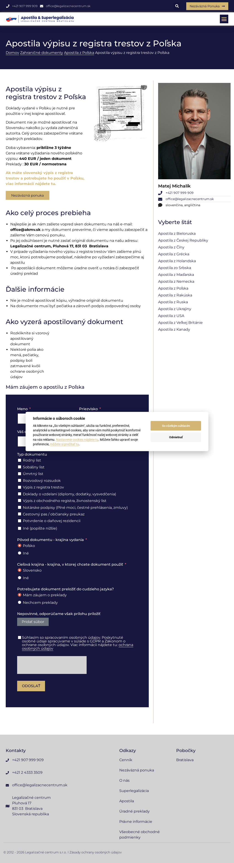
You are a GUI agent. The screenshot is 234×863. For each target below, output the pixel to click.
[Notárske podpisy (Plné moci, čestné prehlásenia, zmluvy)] (19, 507)
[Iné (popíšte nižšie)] (19, 528)
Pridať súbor (33, 622)
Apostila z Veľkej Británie (180, 322)
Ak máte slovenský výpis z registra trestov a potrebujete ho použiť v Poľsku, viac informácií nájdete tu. (45, 178)
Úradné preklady (134, 811)
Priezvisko (88, 409)
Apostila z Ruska (173, 302)
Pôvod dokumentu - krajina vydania (50, 540)
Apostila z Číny (171, 247)
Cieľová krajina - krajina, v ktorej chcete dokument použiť (70, 564)
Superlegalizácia (134, 791)
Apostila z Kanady (174, 329)
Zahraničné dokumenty (41, 52)
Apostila (126, 801)
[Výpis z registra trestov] (19, 487)
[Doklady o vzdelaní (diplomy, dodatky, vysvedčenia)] (19, 494)
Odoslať (31, 686)
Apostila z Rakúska (175, 295)
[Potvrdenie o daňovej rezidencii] (19, 521)
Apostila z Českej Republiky (183, 240)
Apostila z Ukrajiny (174, 309)
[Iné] (19, 553)
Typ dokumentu (32, 454)
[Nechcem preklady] (19, 602)
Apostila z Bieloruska (177, 233)
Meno (22, 409)
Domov (12, 52)
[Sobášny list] (19, 467)
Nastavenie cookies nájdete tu (77, 439)
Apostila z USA (171, 316)
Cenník (125, 760)
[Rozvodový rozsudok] (19, 480)
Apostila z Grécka (173, 254)
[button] (177, 6)
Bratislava (185, 760)
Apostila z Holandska (177, 261)
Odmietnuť (176, 437)
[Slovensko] (19, 570)
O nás (124, 780)
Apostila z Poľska (79, 52)
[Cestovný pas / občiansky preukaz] (19, 514)
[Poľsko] (19, 545)
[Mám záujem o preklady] (19, 594)
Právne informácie (135, 821)
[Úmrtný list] (19, 473)
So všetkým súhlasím (176, 426)
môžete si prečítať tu (64, 444)
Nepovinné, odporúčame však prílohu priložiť (59, 614)
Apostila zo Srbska (174, 268)
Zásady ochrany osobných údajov (95, 852)
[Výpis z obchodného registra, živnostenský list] (19, 500)
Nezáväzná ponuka (136, 770)
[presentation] (52, 665)
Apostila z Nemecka (176, 281)
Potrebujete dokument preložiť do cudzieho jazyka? (65, 589)
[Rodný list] (19, 460)
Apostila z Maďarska (176, 274)
